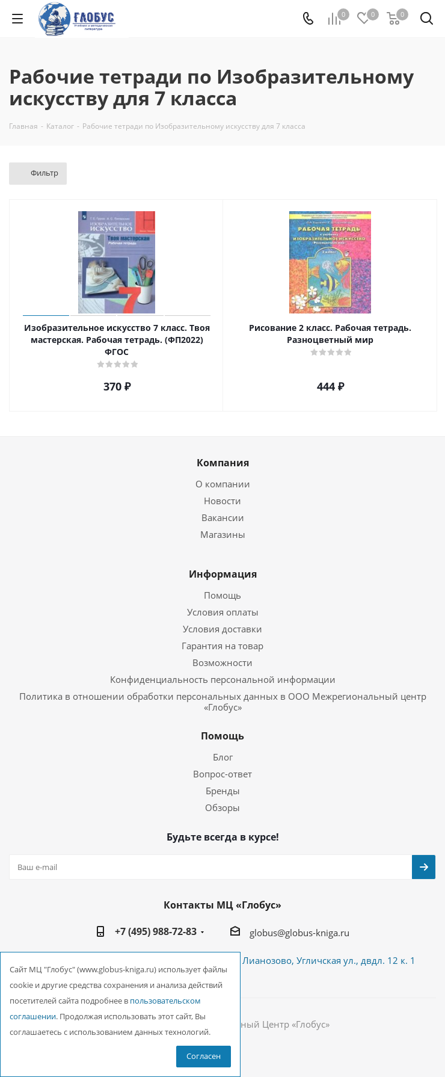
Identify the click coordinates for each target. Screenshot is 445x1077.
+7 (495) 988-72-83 (156, 931)
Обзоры (222, 807)
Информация (223, 574)
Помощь (222, 595)
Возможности (222, 662)
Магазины (222, 534)
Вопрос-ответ (222, 774)
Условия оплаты (223, 612)
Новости (222, 501)
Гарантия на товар (222, 646)
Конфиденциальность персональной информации (223, 679)
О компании (222, 484)
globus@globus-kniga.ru (299, 933)
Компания (223, 462)
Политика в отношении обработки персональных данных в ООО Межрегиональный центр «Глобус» (222, 701)
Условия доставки (222, 629)
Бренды (223, 791)
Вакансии (222, 517)
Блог (223, 757)
